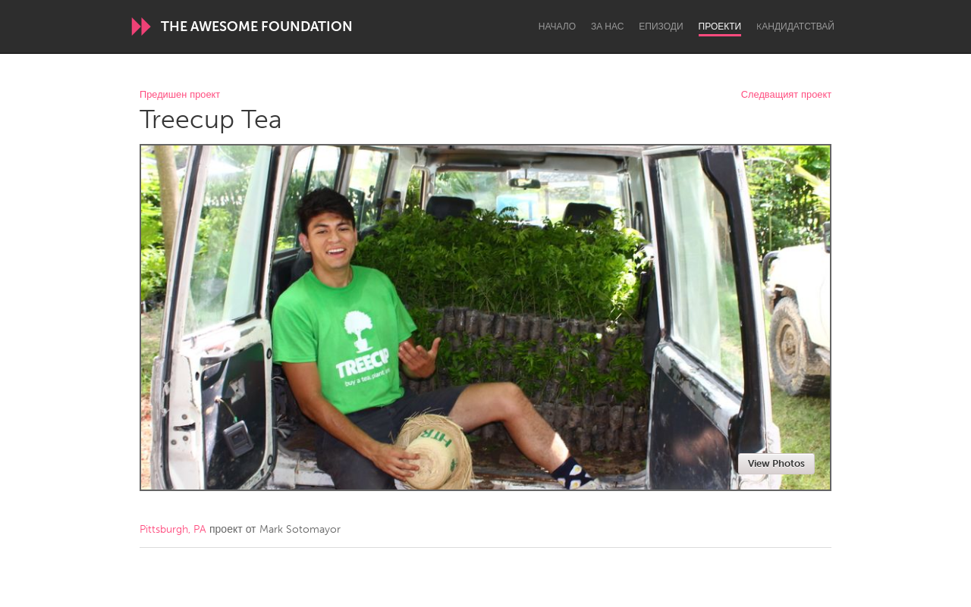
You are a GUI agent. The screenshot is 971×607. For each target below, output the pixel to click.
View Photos (776, 463)
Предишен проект (180, 95)
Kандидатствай (795, 26)
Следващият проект (786, 95)
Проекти (720, 26)
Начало (557, 26)
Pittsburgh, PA (173, 529)
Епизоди (661, 26)
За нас (607, 26)
